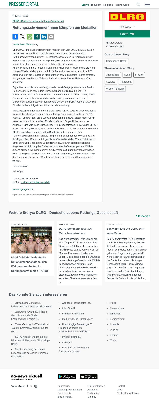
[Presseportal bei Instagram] (35, 386)
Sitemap (91, 397)
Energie (114, 335)
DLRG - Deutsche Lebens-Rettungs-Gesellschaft (38, 21)
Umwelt (114, 329)
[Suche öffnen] (138, 4)
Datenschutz (64, 393)
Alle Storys (127, 26)
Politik (113, 303)
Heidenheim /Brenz (22, 44)
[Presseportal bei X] (30, 386)
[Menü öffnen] (147, 4)
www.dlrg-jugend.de (22, 189)
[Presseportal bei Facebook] (26, 386)
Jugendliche (112, 75)
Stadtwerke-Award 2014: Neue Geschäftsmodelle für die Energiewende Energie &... (29, 315)
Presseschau (117, 308)
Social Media (65, 397)
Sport (127, 75)
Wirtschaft (115, 313)
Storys (85, 5)
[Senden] (51, 36)
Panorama (126, 82)
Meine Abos (122, 5)
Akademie (92, 389)
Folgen (127, 33)
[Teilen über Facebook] (15, 36)
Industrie (114, 324)
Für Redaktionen (96, 386)
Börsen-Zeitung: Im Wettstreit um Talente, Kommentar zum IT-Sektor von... (30, 328)
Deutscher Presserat (73, 313)
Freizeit (140, 75)
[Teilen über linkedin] (44, 36)
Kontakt (121, 386)
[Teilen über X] (22, 36)
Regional (108, 5)
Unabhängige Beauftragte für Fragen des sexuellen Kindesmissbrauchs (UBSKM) (76, 328)
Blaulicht (96, 5)
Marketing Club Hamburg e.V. (77, 319)
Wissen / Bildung (115, 89)
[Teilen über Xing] (37, 36)
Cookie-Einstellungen (128, 393)
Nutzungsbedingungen (70, 389)
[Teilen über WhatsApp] (29, 36)
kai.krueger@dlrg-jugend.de (35, 182)
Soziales (110, 82)
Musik (113, 340)
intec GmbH (68, 308)
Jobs (119, 389)
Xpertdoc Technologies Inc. (76, 303)
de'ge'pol (67, 342)
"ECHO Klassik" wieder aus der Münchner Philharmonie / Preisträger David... (30, 340)
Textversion (93, 393)
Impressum (64, 386)
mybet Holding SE (71, 337)
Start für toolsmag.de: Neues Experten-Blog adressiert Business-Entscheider (29, 353)
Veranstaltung (117, 319)
